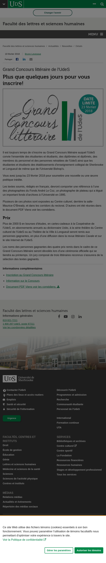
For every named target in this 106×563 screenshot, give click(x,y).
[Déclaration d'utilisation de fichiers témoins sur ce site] (53, 539)
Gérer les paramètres (59, 550)
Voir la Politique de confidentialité (23, 539)
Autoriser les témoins (89, 550)
